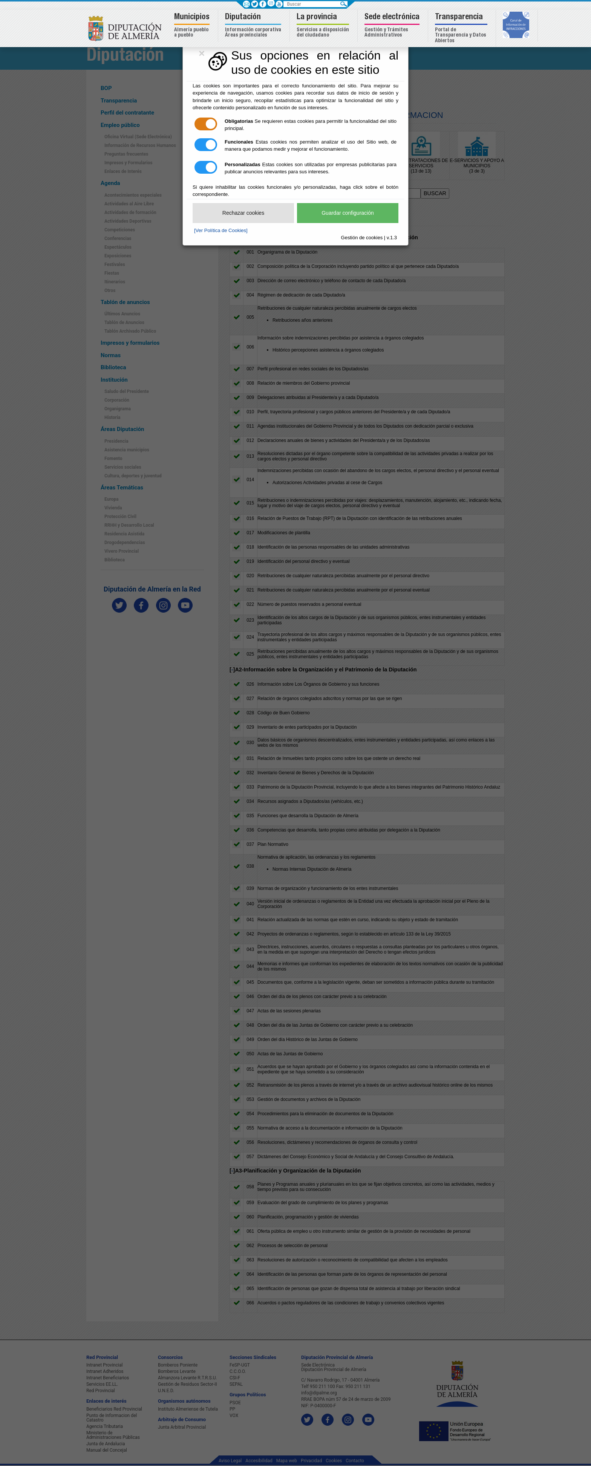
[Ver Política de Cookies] (221, 230)
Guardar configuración (348, 213)
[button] (192, 26)
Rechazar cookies (243, 213)
